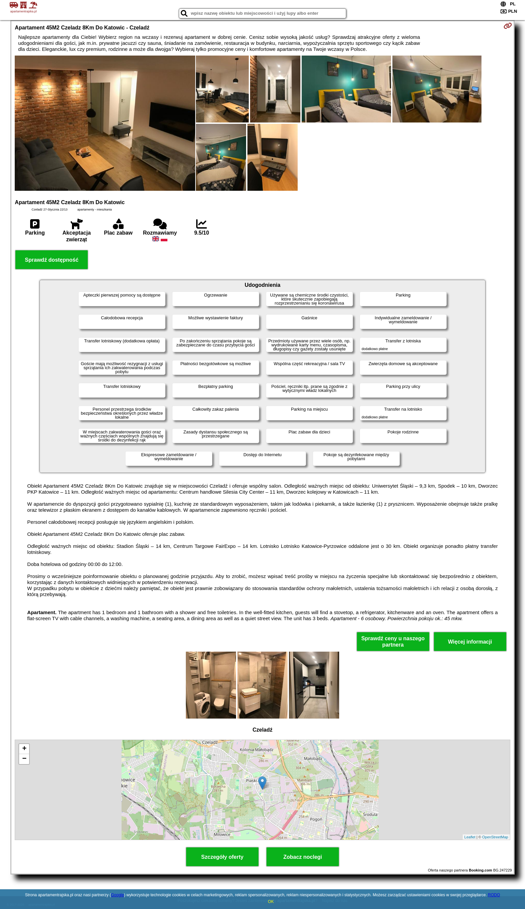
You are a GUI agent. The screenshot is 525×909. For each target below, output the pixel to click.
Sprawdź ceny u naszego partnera (393, 642)
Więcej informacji (470, 642)
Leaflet (469, 837)
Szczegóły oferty (222, 857)
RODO (494, 895)
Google (117, 895)
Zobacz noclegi (302, 857)
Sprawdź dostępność (51, 260)
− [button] (24, 759)
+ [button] (24, 749)
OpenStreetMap (495, 837)
